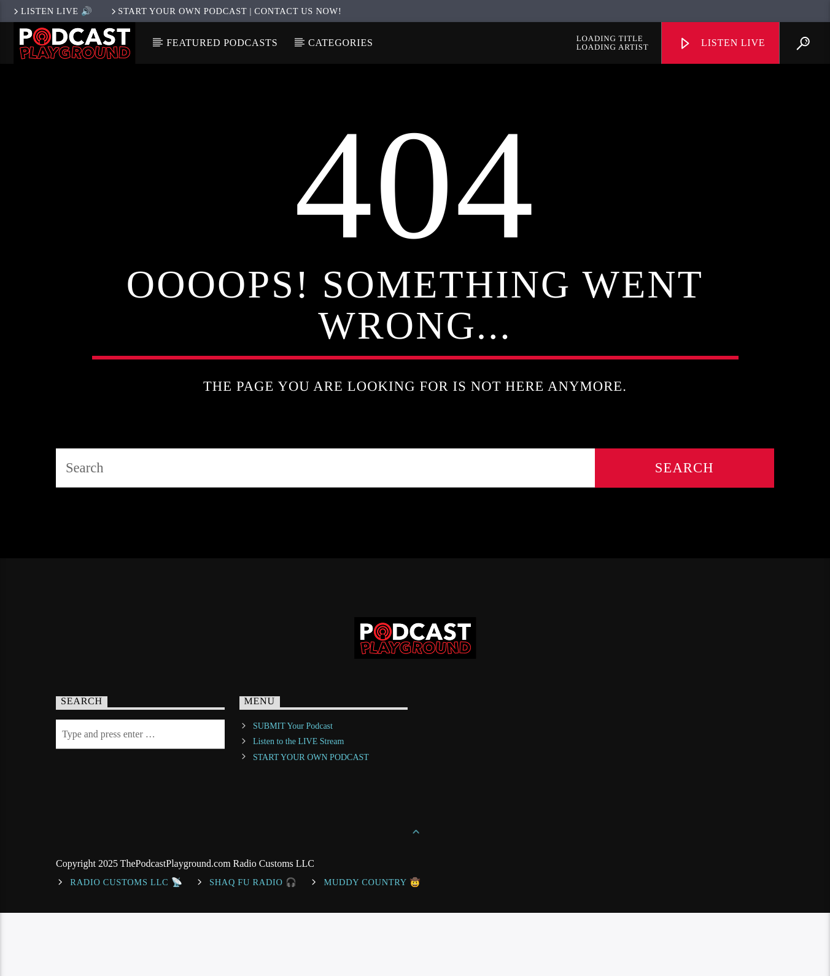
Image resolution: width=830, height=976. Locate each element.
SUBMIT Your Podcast (293, 789)
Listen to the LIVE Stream (298, 805)
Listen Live (722, 44)
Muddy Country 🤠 (372, 945)
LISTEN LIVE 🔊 (52, 11)
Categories (340, 42)
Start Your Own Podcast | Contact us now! (225, 11)
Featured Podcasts (221, 42)
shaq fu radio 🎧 (253, 945)
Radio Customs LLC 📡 (126, 945)
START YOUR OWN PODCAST (311, 820)
